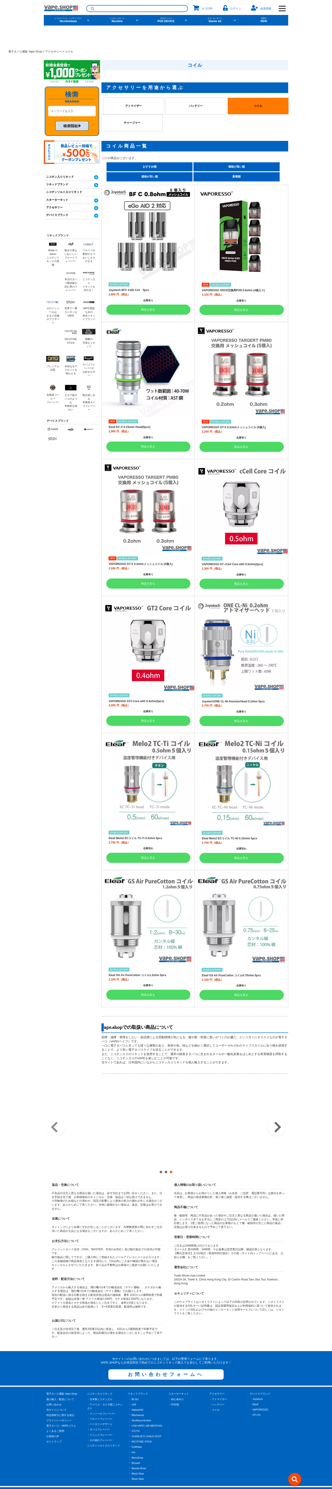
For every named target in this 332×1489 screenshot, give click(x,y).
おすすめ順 (150, 166)
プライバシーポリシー (59, 1398)
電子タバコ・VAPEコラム (61, 1403)
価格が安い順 (149, 176)
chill (134, 1382)
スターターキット (57, 199)
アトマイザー (133, 106)
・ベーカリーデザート (100, 1402)
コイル (258, 106)
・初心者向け (176, 1377)
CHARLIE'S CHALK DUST (147, 1414)
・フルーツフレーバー (100, 1396)
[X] (151, 1473)
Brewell (136, 1440)
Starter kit (214, 20)
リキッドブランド (57, 184)
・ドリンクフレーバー (100, 1412)
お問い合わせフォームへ (166, 1352)
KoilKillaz (137, 1424)
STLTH (135, 1409)
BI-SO (135, 1377)
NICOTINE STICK (142, 1419)
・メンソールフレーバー (101, 1391)
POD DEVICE (166, 20)
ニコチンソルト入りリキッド (64, 192)
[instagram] (180, 1473)
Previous (55, 1116)
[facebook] (165, 1473)
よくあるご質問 (55, 1409)
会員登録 (261, 8)
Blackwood (138, 1393)
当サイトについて (56, 1387)
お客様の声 (52, 1414)
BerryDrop (137, 1435)
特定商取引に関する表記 (60, 1393)
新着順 (236, 176)
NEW (263, 20)
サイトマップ (54, 1419)
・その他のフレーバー (100, 1418)
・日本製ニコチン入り (100, 1377)
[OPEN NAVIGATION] (282, 8)
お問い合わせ (54, 1382)
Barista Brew (139, 1446)
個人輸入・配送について (60, 1377)
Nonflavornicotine (141, 1398)
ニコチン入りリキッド (60, 176)
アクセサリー (54, 207)
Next (276, 1116)
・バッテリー (217, 1382)
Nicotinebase (68, 20)
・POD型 (174, 1382)
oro (133, 1430)
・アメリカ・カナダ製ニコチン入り (105, 1384)
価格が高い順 (236, 166)
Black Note (138, 1451)
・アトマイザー (218, 1377)
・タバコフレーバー (98, 1407)
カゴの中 (203, 8)
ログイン (232, 8)
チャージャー (132, 122)
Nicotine (117, 20)
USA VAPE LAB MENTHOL (147, 1403)
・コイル (214, 1387)
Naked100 (137, 1387)
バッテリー (196, 106)
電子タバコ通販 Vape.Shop (61, 1371)
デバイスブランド (57, 215)
